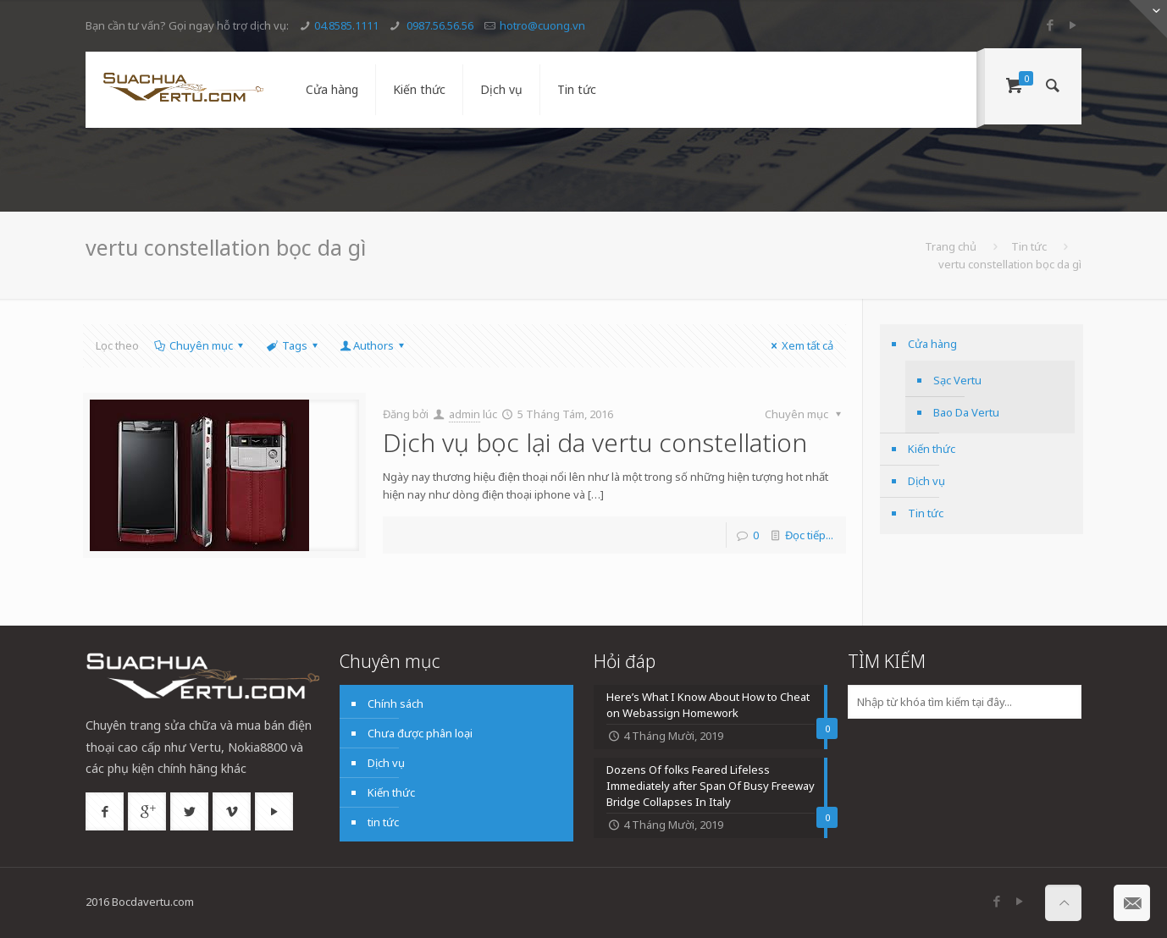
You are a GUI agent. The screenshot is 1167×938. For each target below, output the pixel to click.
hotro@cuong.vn (542, 25)
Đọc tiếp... (809, 535)
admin (464, 414)
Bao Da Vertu (966, 412)
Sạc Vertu (957, 380)
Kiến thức (931, 448)
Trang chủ (950, 246)
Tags (293, 345)
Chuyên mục (200, 345)
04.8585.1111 (346, 25)
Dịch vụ (926, 480)
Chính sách (395, 703)
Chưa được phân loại (420, 733)
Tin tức (1029, 246)
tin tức (383, 822)
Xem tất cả (799, 345)
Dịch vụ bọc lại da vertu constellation (595, 442)
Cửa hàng (932, 343)
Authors (373, 345)
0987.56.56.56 (438, 25)
